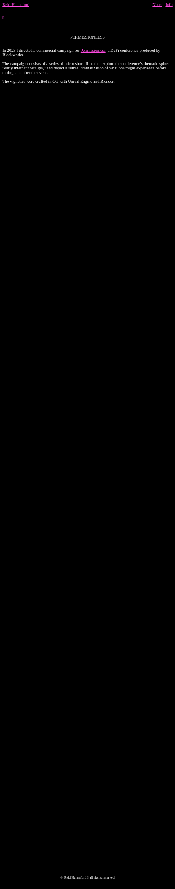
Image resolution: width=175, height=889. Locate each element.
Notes (157, 4)
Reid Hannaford (15, 4)
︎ (3, 18)
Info (168, 4)
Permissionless (93, 50)
